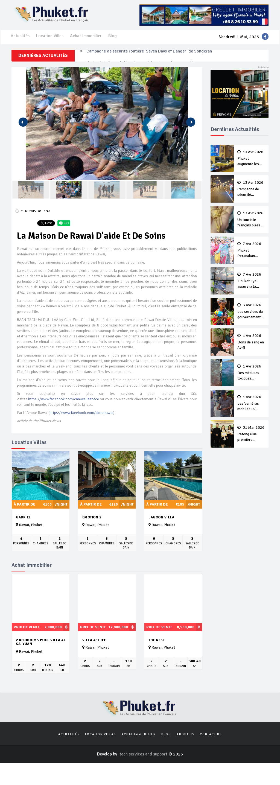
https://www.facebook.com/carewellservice (63, 399)
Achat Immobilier (86, 36)
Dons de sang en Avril (251, 342)
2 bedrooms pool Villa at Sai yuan (40, 642)
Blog (112, 36)
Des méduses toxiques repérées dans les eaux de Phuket (251, 372)
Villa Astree (94, 640)
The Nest (156, 640)
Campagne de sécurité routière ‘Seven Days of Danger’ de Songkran (149, 55)
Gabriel (23, 517)
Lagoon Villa (161, 517)
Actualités (20, 36)
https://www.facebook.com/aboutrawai (81, 412)
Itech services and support (143, 754)
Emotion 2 (91, 517)
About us (185, 734)
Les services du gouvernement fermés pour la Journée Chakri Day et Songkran (251, 311)
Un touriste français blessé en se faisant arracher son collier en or (251, 219)
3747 (44, 211)
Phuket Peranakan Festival (251, 250)
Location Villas (49, 36)
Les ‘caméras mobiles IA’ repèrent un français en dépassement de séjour (251, 403)
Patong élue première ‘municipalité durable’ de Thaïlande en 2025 (251, 433)
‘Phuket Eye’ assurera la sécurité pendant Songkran (251, 280)
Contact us (211, 734)
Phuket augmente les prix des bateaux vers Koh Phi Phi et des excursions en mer (251, 158)
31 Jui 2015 (26, 211)
